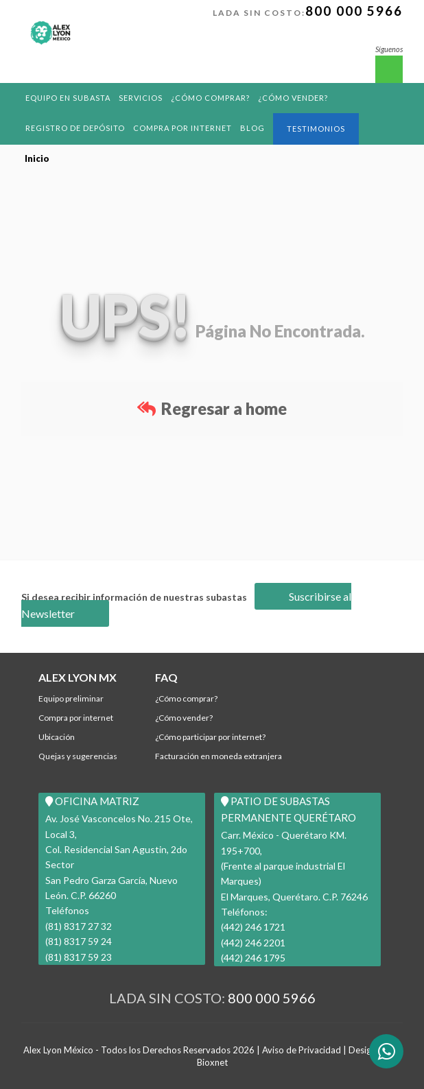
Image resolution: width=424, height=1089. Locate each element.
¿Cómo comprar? (210, 97)
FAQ (166, 677)
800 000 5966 (354, 11)
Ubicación (56, 737)
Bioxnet (212, 1062)
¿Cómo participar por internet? (210, 737)
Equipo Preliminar (71, 698)
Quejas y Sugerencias (77, 756)
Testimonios (316, 128)
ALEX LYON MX (77, 677)
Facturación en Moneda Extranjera (218, 756)
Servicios (141, 97)
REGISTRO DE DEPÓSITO (75, 127)
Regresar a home (212, 408)
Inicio (37, 158)
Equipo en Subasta (67, 97)
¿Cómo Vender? (293, 97)
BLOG (252, 127)
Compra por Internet (182, 127)
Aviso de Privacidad (301, 1049)
